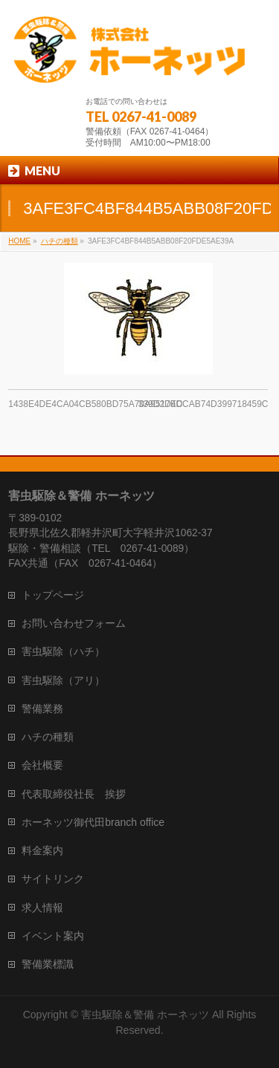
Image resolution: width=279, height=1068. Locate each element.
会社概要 (42, 765)
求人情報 (42, 908)
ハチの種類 (48, 737)
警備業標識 (48, 964)
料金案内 (42, 850)
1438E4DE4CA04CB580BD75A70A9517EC (95, 404)
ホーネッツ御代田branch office (93, 822)
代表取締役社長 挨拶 (74, 794)
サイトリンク (53, 879)
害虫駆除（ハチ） (63, 651)
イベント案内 (53, 936)
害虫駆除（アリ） (63, 680)
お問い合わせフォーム (74, 623)
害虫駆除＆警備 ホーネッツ (145, 1014)
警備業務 (42, 708)
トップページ (53, 595)
